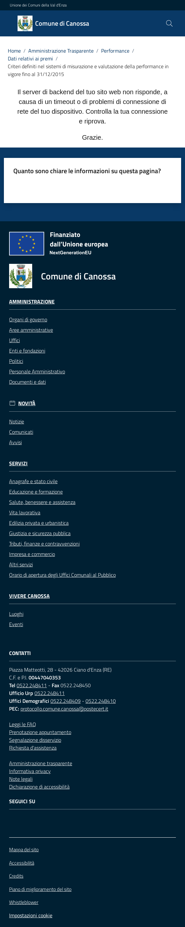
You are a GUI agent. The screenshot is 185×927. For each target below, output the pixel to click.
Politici (16, 361)
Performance (115, 51)
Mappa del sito (24, 849)
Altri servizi (21, 564)
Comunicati (21, 432)
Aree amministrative (31, 330)
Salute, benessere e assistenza (42, 502)
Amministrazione (32, 302)
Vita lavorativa (24, 512)
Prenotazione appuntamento (40, 732)
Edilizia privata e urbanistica (39, 523)
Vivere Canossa (29, 596)
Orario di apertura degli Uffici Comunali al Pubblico (62, 575)
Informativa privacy (30, 771)
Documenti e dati (27, 382)
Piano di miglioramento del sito (40, 889)
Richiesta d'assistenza (33, 748)
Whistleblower (23, 902)
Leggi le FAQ (22, 724)
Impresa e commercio (32, 554)
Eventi (16, 624)
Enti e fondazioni (27, 350)
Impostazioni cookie (30, 915)
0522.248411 (32, 685)
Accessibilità (21, 863)
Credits (16, 876)
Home (14, 51)
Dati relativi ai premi (30, 58)
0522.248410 (101, 701)
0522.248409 (65, 701)
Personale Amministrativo (37, 371)
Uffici (14, 340)
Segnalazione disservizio (35, 740)
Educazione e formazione (36, 492)
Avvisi (15, 442)
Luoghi (16, 614)
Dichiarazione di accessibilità (39, 787)
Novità (26, 403)
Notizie (16, 421)
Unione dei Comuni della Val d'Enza (38, 5)
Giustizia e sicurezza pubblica (40, 533)
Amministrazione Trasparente (61, 51)
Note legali (21, 779)
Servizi (18, 463)
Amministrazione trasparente (40, 763)
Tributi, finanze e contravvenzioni (44, 543)
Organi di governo (28, 319)
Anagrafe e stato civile (33, 481)
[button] (169, 23)
